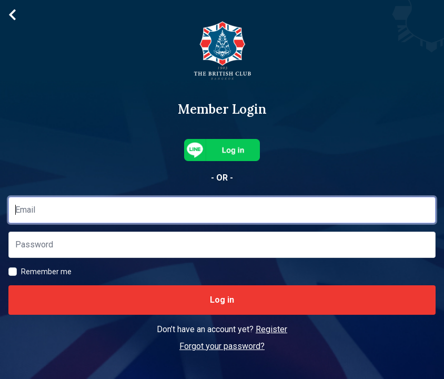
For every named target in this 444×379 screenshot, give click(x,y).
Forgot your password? (222, 346)
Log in (222, 300)
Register (271, 329)
